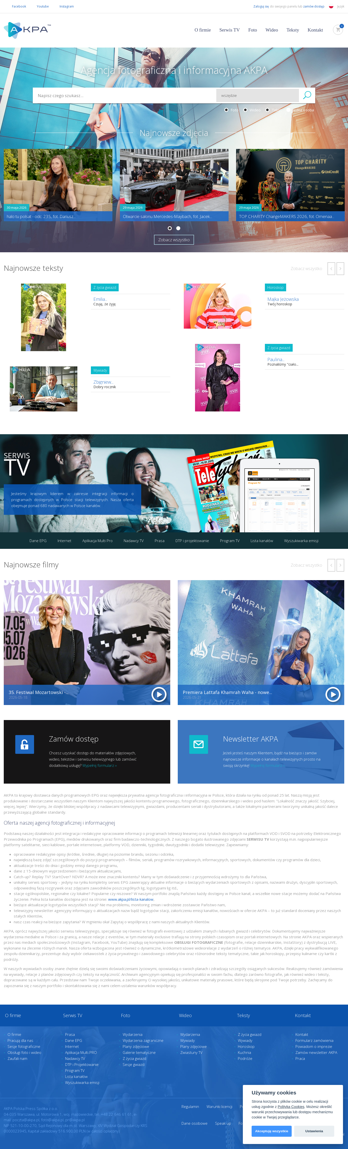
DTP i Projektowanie (82, 1064)
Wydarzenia (132, 1034)
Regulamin (190, 1106)
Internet (64, 540)
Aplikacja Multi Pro (97, 540)
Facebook (15, 6)
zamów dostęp (314, 6)
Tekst (273, 109)
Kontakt (315, 30)
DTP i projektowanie (192, 540)
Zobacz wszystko (174, 240)
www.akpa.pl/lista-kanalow (130, 899)
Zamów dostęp (74, 739)
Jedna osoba (300, 109)
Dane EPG (38, 540)
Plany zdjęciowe (136, 1046)
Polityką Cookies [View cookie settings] (291, 1107)
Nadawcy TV (134, 540)
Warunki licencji (219, 1106)
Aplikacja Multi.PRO (81, 1052)
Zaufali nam (17, 1058)
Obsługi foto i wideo (24, 1052)
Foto (252, 30)
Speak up (223, 1123)
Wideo (272, 30)
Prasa (159, 540)
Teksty (292, 30)
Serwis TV (229, 30)
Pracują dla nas (20, 1040)
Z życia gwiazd (134, 1058)
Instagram (62, 6)
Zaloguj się (257, 6)
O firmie (203, 30)
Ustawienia (314, 1131)
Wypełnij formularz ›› (99, 765)
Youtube (39, 6)
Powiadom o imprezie (313, 1046)
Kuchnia (244, 1052)
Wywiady (187, 1040)
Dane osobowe (195, 1123)
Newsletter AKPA (250, 739)
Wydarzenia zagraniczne (143, 1040)
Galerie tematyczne (139, 1052)
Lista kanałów (262, 540)
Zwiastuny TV (191, 1052)
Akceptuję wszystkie (271, 1131)
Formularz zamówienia (314, 1040)
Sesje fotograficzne (24, 1046)
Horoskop (246, 1046)
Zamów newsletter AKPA (316, 1052)
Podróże (245, 1058)
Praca (300, 1058)
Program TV (230, 540)
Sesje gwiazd (133, 1064)
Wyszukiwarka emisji (301, 540)
